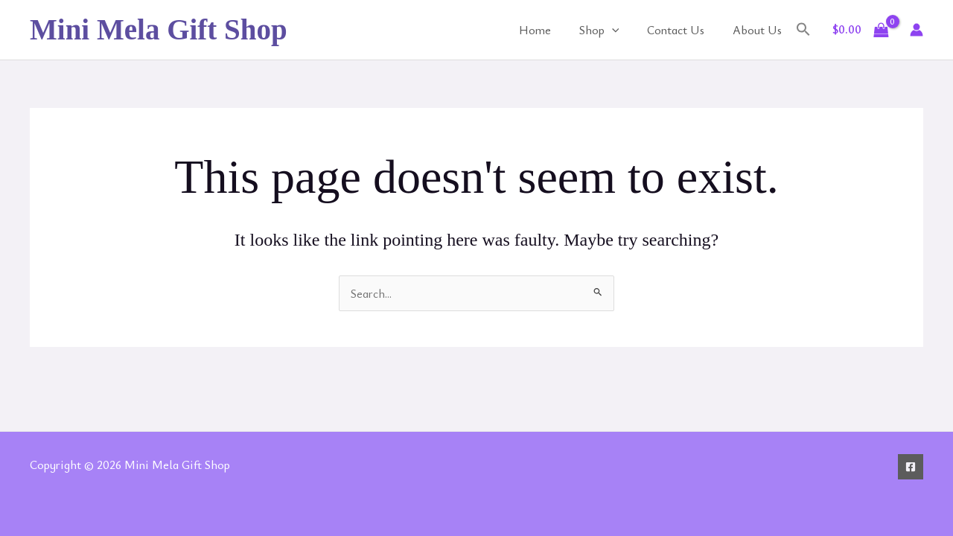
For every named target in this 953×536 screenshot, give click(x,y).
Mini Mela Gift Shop (158, 29)
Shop (610, 30)
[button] (803, 30)
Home (551, 30)
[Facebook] (910, 466)
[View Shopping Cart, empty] (860, 30)
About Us (759, 30)
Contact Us (682, 30)
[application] (623, 30)
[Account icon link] (916, 29)
